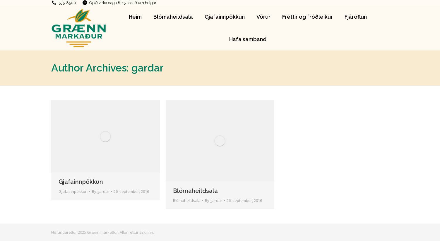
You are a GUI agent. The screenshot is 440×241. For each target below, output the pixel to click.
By (100, 191)
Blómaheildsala (195, 190)
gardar (147, 68)
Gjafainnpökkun (81, 181)
